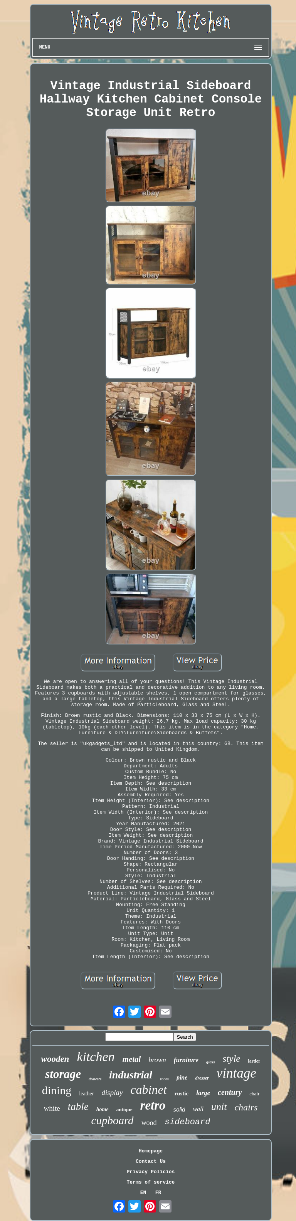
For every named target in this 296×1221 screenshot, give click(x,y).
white (52, 1108)
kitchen (95, 1056)
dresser (202, 1078)
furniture (186, 1060)
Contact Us (151, 1161)
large (203, 1093)
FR (158, 1193)
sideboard (187, 1122)
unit (219, 1106)
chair (254, 1094)
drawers (95, 1079)
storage (63, 1074)
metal (132, 1059)
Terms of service (151, 1182)
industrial (130, 1075)
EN (143, 1193)
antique (124, 1109)
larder (254, 1061)
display (112, 1092)
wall (198, 1109)
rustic (182, 1093)
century (230, 1092)
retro (153, 1105)
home (102, 1109)
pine (182, 1077)
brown (157, 1060)
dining (57, 1090)
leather (86, 1094)
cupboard (112, 1120)
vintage (236, 1073)
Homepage (151, 1151)
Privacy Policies (151, 1172)
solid (179, 1109)
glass (210, 1062)
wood (149, 1123)
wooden (55, 1059)
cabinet (148, 1090)
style (231, 1058)
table (78, 1106)
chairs (245, 1107)
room (164, 1078)
